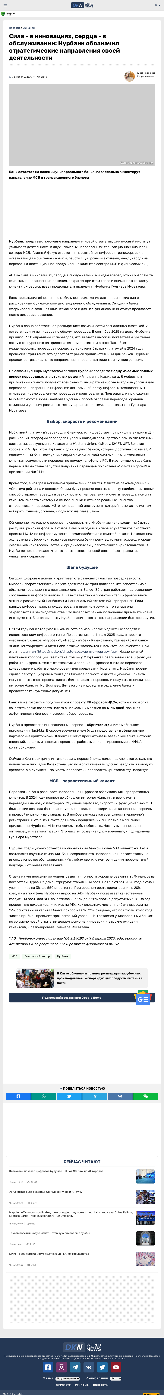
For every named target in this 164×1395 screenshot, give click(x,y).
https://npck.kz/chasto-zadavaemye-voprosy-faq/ (77, 651)
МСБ (14, 956)
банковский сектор (37, 956)
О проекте (63, 1385)
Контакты (100, 1385)
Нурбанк (62, 956)
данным (29, 651)
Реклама (82, 1385)
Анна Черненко (146, 73)
